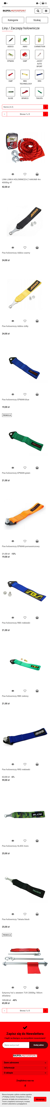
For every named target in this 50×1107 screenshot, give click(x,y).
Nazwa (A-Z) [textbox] (8, 107)
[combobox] (25, 107)
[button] (44, 3)
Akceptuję (40, 1099)
